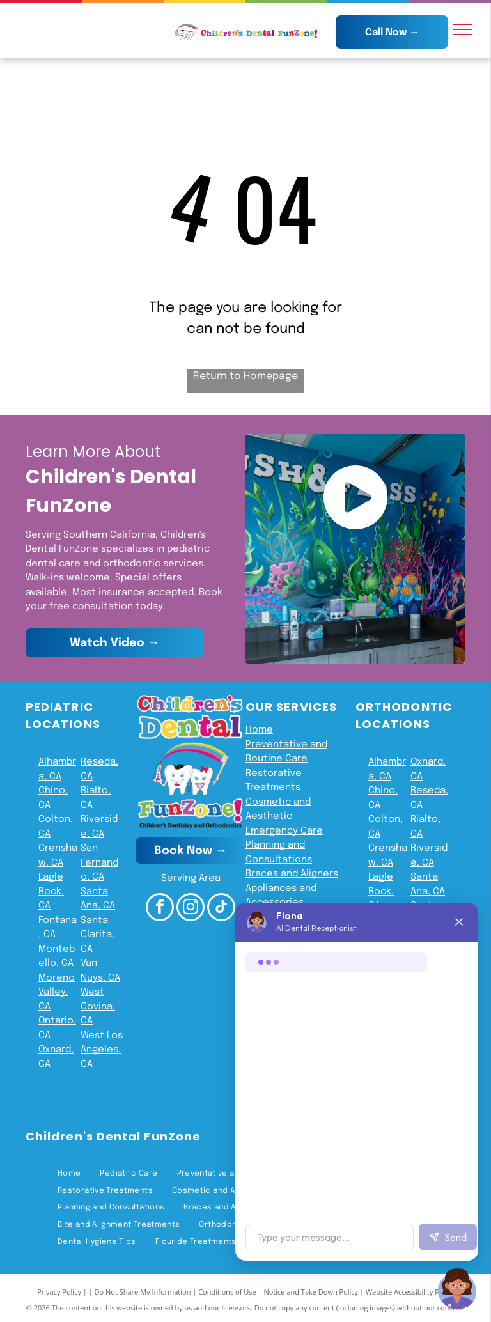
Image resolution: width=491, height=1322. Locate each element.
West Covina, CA (98, 1006)
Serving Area (191, 878)
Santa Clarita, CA (97, 934)
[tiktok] (221, 908)
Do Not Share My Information (143, 1291)
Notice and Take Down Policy (311, 1291)
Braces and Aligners (292, 874)
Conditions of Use (227, 1291)
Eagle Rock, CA (51, 891)
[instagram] (190, 908)
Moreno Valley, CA (56, 992)
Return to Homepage (245, 376)
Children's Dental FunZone (113, 1136)
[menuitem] (69, 1174)
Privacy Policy (59, 1291)
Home (259, 730)
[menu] (462, 29)
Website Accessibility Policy (410, 1291)
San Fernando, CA (99, 862)
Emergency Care (284, 831)
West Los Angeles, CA (102, 1049)
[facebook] (160, 908)
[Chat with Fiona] (457, 1288)
